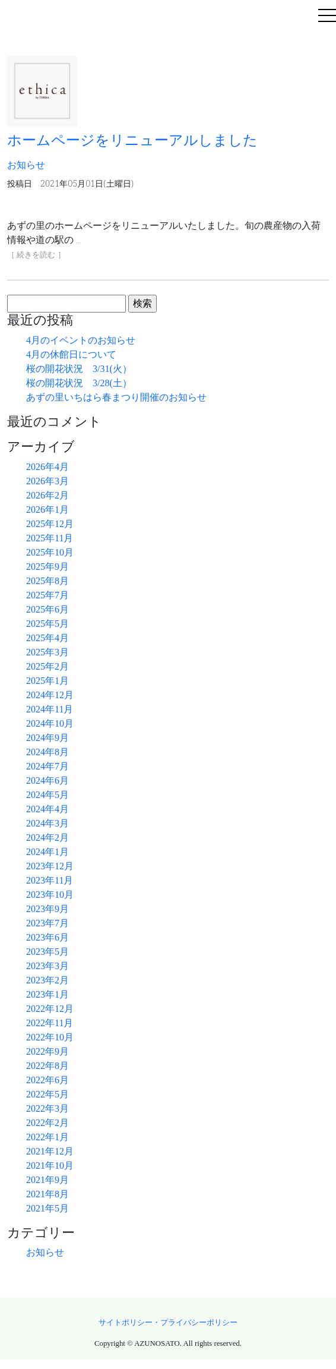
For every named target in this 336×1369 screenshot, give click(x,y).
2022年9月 (47, 1051)
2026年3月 (47, 481)
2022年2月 (47, 1123)
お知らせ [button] (26, 165)
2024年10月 (50, 723)
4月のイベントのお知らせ (80, 340)
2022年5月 (47, 1094)
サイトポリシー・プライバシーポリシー (168, 1322)
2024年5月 (47, 795)
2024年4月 (47, 809)
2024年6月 (47, 780)
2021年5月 (47, 1208)
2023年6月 (47, 937)
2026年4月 (47, 467)
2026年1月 (47, 509)
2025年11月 (49, 538)
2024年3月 (47, 823)
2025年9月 (47, 567)
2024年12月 (50, 695)
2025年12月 (50, 524)
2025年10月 (50, 552)
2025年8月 (47, 581)
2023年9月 (47, 909)
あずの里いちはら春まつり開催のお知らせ (116, 397)
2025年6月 (47, 609)
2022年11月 (49, 1023)
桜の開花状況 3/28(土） (79, 383)
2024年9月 (47, 738)
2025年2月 (47, 666)
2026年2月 (47, 495)
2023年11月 (49, 880)
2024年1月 (47, 852)
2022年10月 (50, 1037)
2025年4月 (47, 638)
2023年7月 (47, 923)
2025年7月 (47, 595)
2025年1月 (47, 681)
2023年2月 (47, 980)
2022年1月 (47, 1137)
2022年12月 (50, 1009)
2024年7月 (47, 766)
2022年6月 (47, 1080)
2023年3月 (47, 966)
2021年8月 (47, 1194)
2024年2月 (47, 837)
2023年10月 (50, 894)
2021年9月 (47, 1180)
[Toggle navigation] (327, 17)
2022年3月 (47, 1108)
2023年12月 (50, 866)
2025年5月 (47, 624)
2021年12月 (50, 1151)
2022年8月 (47, 1066)
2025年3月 (47, 652)
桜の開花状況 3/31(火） (79, 369)
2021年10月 (50, 1165)
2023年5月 (47, 952)
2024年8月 (47, 752)
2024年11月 (49, 709)
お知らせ (45, 1252)
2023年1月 (47, 994)
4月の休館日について (71, 354)
